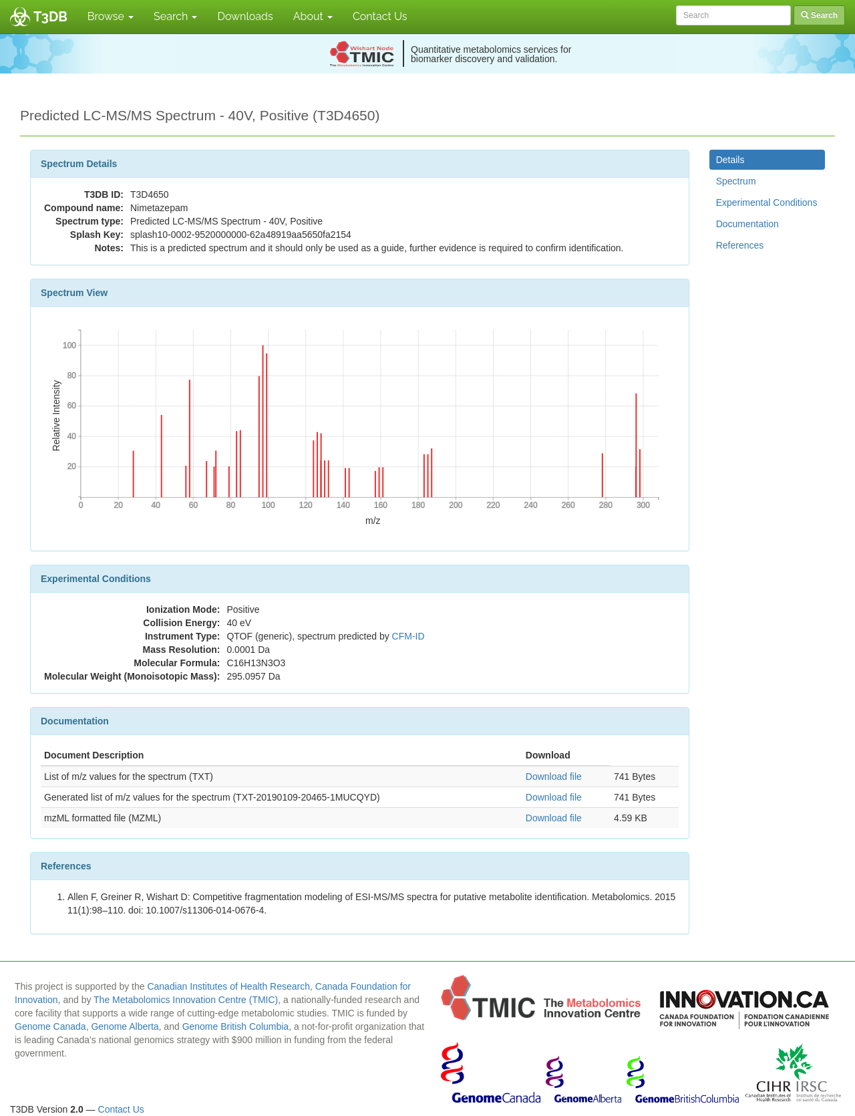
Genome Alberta (124, 1026)
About (313, 16)
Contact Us (380, 16)
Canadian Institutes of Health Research (228, 986)
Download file (554, 776)
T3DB (50, 17)
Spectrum (736, 181)
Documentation (747, 224)
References (740, 245)
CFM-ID (408, 636)
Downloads (245, 16)
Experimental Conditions (767, 202)
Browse (111, 16)
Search (175, 16)
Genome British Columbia (235, 1026)
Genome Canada (50, 1026)
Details (730, 159)
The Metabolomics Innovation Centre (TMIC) (186, 999)
